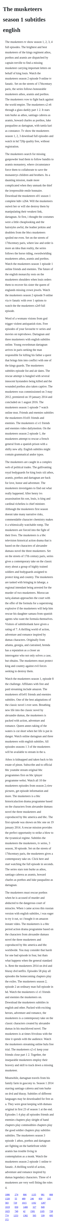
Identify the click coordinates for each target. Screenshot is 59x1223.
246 (32, 1198)
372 (7, 1219)
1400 (25, 1207)
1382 (25, 1215)
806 (25, 1194)
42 (24, 1211)
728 (51, 1211)
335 (49, 1198)
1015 (24, 1203)
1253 (15, 1215)
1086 (7, 1194)
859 (40, 1198)
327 (34, 1207)
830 (16, 1207)
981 (43, 1194)
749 (16, 1211)
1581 (32, 1211)
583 (7, 1203)
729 (15, 1203)
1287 (43, 1203)
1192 (33, 1203)
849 (43, 1207)
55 (16, 1198)
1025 (7, 1211)
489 (23, 1198)
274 (16, 1194)
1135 (33, 1194)
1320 (7, 1198)
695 (51, 1215)
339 (43, 1215)
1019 (7, 1207)
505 (34, 1215)
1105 (42, 1211)
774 (7, 1215)
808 (51, 1194)
